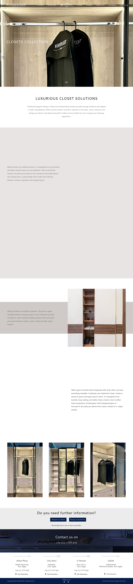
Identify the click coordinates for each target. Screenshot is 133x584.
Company (112, 5)
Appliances (100, 5)
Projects (89, 5)
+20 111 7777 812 (52, 570)
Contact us (124, 5)
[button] (56, 519)
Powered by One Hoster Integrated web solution (114, 581)
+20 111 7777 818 (81, 570)
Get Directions (22, 574)
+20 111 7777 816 (66, 542)
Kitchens (40, 5)
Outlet (79, 5)
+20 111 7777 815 (22, 570)
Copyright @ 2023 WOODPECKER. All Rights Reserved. (21, 581)
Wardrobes (52, 5)
